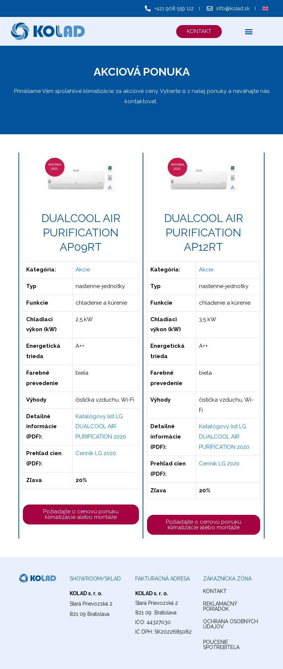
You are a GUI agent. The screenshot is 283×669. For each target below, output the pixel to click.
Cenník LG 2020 (96, 453)
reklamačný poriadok (220, 606)
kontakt (215, 591)
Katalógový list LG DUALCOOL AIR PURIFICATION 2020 (101, 426)
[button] (198, 31)
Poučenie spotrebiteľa (221, 644)
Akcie (83, 269)
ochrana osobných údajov (230, 624)
